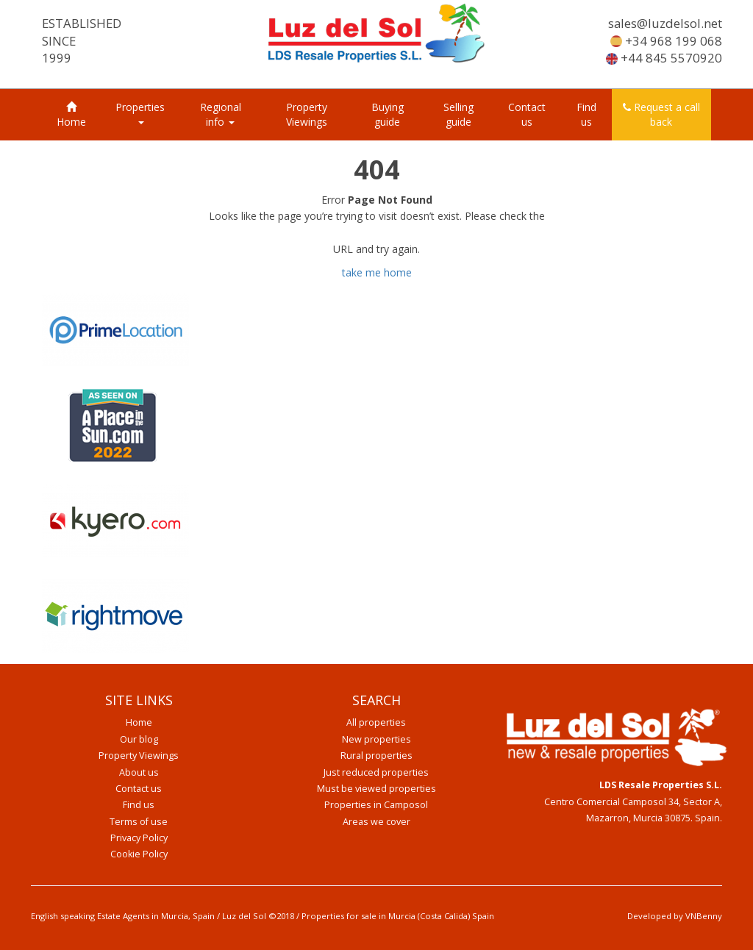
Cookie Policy (139, 854)
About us (139, 772)
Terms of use (139, 821)
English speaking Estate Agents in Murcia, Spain (123, 915)
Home (71, 115)
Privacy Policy (139, 838)
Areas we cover (376, 821)
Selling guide (458, 114)
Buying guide (387, 114)
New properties (376, 739)
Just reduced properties (376, 772)
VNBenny (703, 915)
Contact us (527, 114)
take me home (377, 272)
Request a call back (661, 114)
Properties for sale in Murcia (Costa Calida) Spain (397, 915)
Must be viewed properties (376, 788)
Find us (586, 114)
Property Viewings (306, 114)
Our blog (139, 739)
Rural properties (376, 755)
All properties (376, 722)
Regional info (220, 114)
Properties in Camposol (376, 805)
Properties (140, 112)
